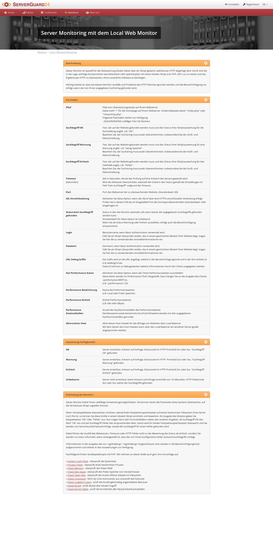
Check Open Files (77, 475)
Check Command (77, 478)
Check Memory (76, 468)
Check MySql (74, 485)
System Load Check (78, 461)
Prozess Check (75, 464)
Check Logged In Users (79, 482)
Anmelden (231, 4)
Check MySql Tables (78, 489)
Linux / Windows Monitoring (63, 52)
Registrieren (251, 4)
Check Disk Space (77, 471)
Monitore (42, 52)
